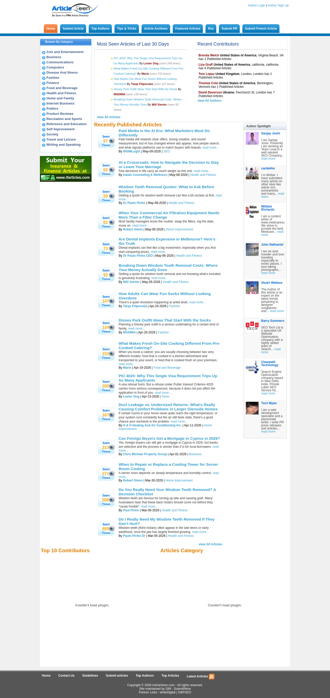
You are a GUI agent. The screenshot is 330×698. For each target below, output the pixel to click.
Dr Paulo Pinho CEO (138, 255)
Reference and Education (66, 124)
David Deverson (210, 92)
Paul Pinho (131, 510)
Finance (52, 83)
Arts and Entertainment (65, 52)
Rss (211, 28)
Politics (52, 108)
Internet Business (60, 103)
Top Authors (100, 28)
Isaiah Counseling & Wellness (145, 175)
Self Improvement (60, 129)
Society (52, 134)
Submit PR (229, 28)
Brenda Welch (209, 55)
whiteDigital (167, 692)
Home (50, 28)
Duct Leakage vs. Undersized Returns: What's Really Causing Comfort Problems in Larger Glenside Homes (168, 406)
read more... (210, 147)
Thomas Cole (208, 83)
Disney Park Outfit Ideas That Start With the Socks (145, 89)
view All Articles (108, 117)
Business (53, 57)
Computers (55, 67)
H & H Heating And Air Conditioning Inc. (152, 425)
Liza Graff (206, 64)
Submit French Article (261, 28)
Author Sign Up (278, 5)
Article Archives (156, 28)
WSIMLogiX (131, 151)
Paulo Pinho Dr (134, 536)
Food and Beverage (62, 88)
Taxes (165, 396)
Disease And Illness (62, 72)
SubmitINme (182, 689)
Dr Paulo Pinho (134, 203)
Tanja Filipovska (135, 306)
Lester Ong (131, 396)
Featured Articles (188, 28)
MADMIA (129, 332)
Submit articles (117, 675)
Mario (127, 367)
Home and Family (60, 98)
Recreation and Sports (64, 119)
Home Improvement (179, 229)
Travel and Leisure (61, 139)
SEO (166, 151)
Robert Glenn (133, 229)
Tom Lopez (206, 74)
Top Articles (170, 675)
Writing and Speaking (63, 145)
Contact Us (66, 675)
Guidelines (90, 675)
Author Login (256, 5)
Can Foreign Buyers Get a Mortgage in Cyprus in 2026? (169, 438)
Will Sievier (131, 282)
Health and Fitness (61, 93)
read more (268, 158)
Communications (59, 62)
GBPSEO (184, 692)
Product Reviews (59, 114)
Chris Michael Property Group (145, 454)
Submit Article (73, 28)
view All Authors (209, 100)
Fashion (52, 78)
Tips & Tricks (126, 28)
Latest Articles (201, 676)
